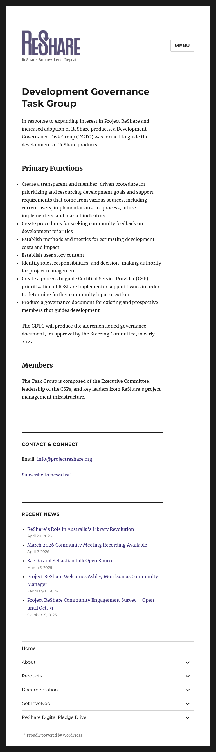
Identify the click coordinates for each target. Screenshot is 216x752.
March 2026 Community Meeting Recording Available (87, 545)
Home (29, 648)
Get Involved (36, 703)
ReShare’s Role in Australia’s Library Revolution (80, 529)
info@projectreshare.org (64, 459)
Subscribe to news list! (47, 475)
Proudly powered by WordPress (54, 735)
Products (32, 676)
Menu (182, 45)
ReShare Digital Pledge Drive (54, 717)
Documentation (40, 689)
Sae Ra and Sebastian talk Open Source (70, 560)
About (29, 662)
